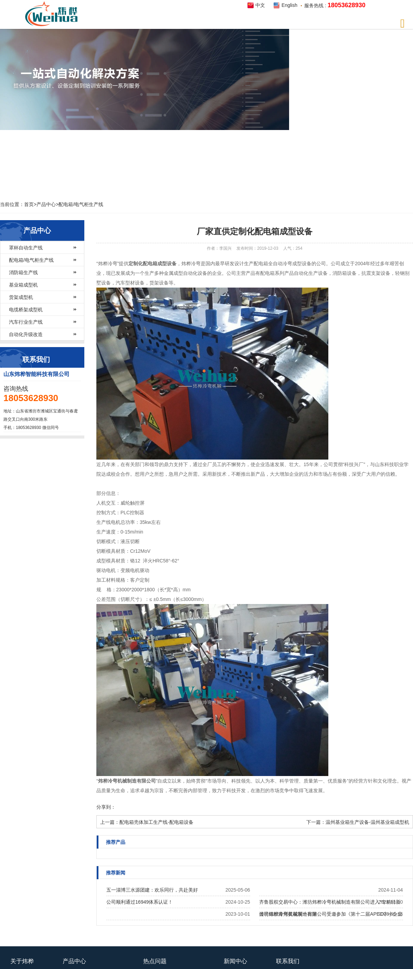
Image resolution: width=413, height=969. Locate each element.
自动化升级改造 (26, 334)
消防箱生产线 (23, 272)
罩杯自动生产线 (26, 247)
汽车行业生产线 (26, 322)
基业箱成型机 (23, 285)
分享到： (106, 807)
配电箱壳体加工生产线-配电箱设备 (156, 822)
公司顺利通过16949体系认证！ (139, 902)
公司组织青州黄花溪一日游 (288, 914)
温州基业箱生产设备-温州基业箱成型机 (367, 822)
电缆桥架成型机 (26, 309)
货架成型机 (21, 297)
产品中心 (46, 204)
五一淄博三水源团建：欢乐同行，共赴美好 (152, 890)
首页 (29, 204)
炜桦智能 (53, 14)
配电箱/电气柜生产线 (81, 204)
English (289, 5)
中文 (260, 5)
